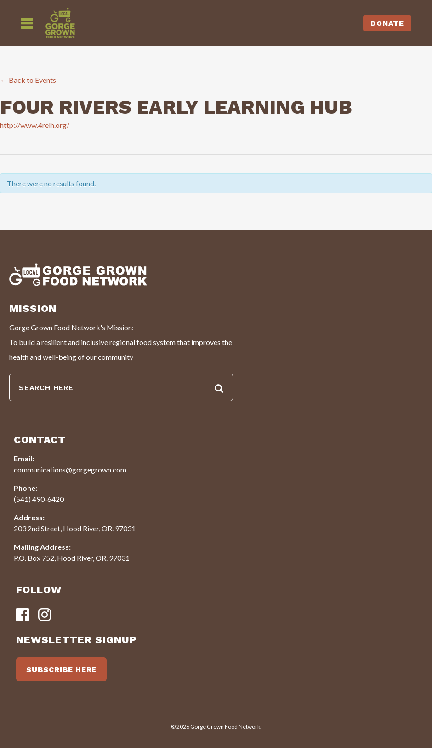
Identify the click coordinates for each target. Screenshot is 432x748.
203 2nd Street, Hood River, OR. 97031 (75, 528)
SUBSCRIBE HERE (61, 669)
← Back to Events (28, 79)
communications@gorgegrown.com (70, 469)
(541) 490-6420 (39, 499)
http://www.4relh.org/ (34, 125)
